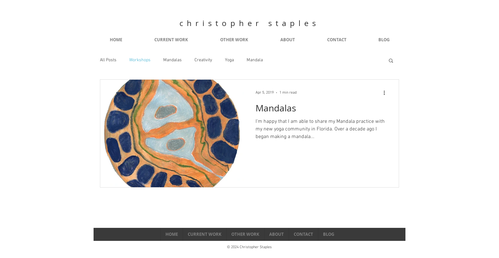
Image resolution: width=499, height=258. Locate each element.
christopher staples (249, 23)
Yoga (229, 60)
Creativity (203, 60)
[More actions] (386, 92)
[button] (391, 61)
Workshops (140, 60)
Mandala (255, 60)
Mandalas (172, 60)
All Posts (108, 60)
